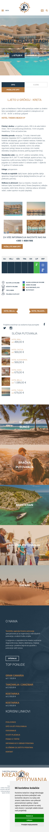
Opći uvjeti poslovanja (16, 725)
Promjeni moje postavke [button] (29, 825)
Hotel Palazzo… (38, 310)
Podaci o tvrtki (12, 738)
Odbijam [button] (29, 820)
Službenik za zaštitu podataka (19, 746)
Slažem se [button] (29, 816)
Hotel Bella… (10, 310)
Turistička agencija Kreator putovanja (20, 630)
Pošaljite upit (13, 89)
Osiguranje (11, 729)
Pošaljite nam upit (12, 246)
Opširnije (32, 55)
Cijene (36, 84)
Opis (13, 84)
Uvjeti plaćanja (13, 734)
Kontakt (9, 751)
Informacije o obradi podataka (20, 742)
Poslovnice (11, 721)
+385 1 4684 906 (24, 240)
